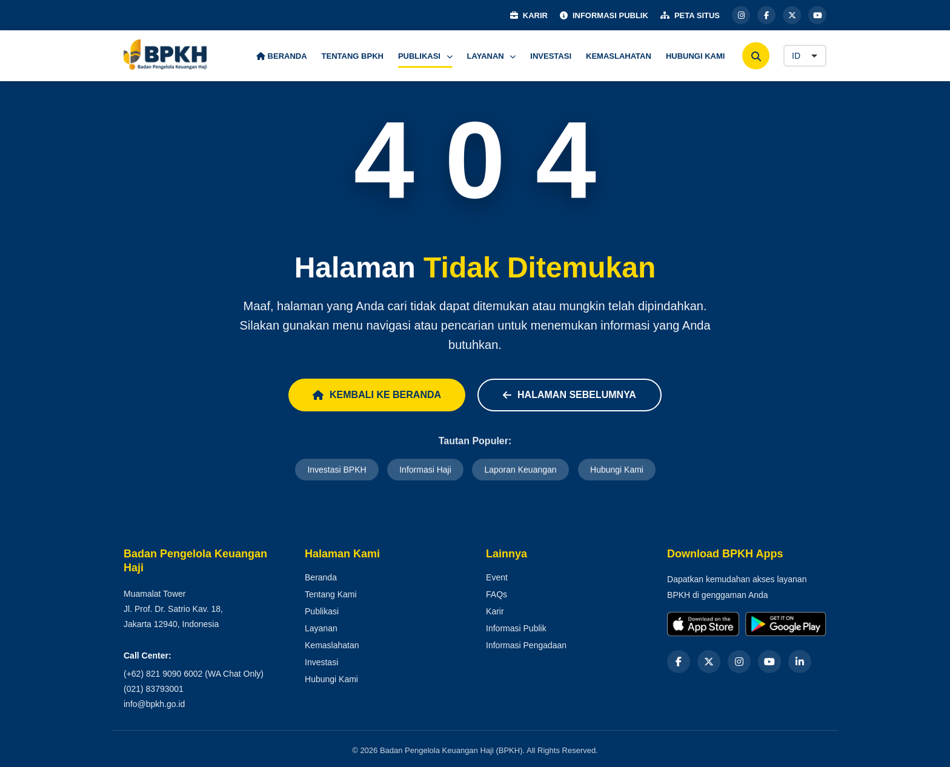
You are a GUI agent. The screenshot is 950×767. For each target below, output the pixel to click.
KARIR (529, 15)
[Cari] (755, 56)
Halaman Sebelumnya (569, 395)
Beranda (321, 577)
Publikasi (322, 611)
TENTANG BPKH (353, 56)
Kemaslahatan (332, 645)
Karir (495, 611)
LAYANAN (491, 56)
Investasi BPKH (336, 470)
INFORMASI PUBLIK (604, 15)
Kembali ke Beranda (377, 395)
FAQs (496, 594)
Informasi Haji (425, 470)
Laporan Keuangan (520, 470)
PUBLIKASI (425, 56)
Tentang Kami (331, 594)
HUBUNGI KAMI (695, 56)
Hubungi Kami (616, 470)
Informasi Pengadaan (526, 645)
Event (497, 577)
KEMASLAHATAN (618, 56)
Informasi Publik (516, 628)
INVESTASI (550, 56)
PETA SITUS (690, 15)
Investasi (321, 662)
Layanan (321, 628)
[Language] (804, 56)
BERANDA (281, 56)
